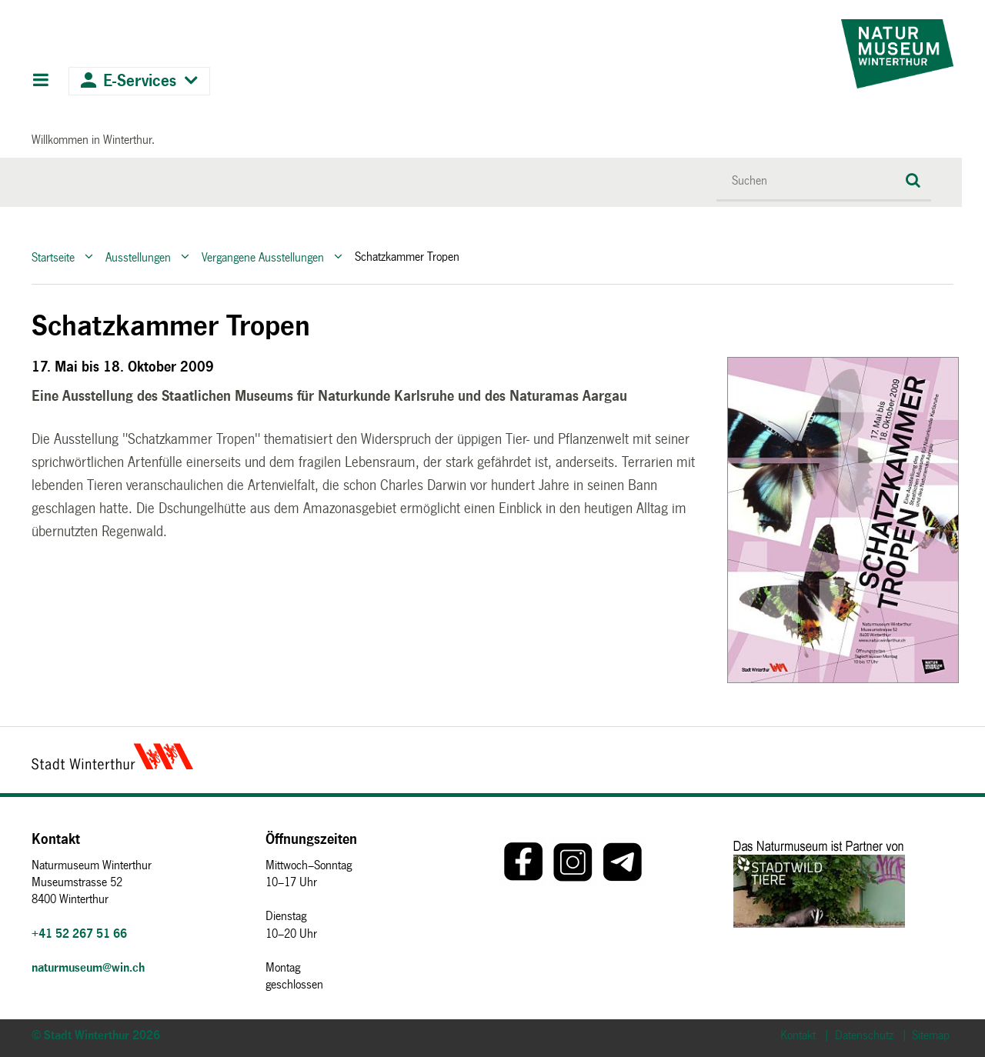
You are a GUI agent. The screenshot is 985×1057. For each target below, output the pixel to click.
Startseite (53, 256)
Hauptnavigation (40, 81)
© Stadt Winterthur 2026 (96, 1035)
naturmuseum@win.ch (88, 967)
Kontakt (798, 1035)
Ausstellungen (138, 256)
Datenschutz (864, 1035)
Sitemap (931, 1035)
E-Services (139, 81)
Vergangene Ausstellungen (263, 256)
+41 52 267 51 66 (79, 933)
